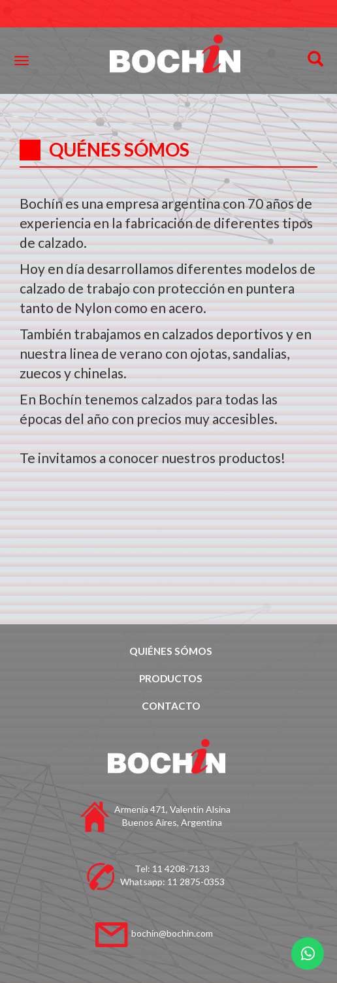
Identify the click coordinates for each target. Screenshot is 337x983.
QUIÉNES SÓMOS (170, 651)
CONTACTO (171, 706)
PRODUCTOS (170, 678)
